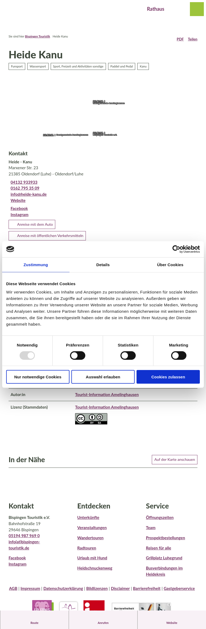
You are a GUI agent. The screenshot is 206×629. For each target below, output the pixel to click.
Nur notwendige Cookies (37, 377)
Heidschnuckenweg (94, 571)
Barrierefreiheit (147, 591)
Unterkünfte (88, 520)
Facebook (17, 561)
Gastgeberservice (179, 591)
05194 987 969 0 (24, 539)
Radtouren (86, 551)
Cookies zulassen (168, 377)
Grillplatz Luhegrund (164, 561)
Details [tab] (103, 264)
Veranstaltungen (92, 530)
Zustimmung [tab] (36, 264)
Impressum (30, 591)
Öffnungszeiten (160, 520)
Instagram (18, 567)
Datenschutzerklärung (63, 591)
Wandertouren (90, 540)
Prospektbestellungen (165, 540)
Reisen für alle (158, 551)
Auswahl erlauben (103, 377)
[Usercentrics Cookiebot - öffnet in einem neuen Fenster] (176, 249)
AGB (13, 591)
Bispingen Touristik (37, 36)
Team (151, 530)
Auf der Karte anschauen (174, 462)
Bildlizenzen (97, 591)
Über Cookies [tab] (170, 264)
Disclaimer (120, 591)
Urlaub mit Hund (92, 561)
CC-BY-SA (48, 135)
